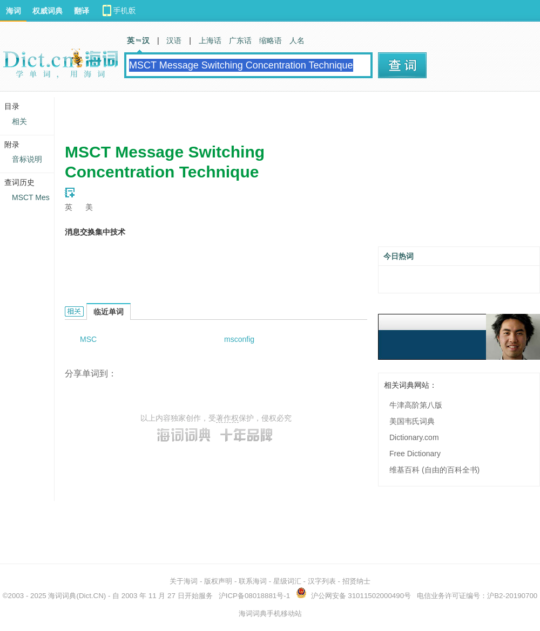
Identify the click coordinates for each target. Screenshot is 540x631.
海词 (13, 10)
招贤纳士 (356, 581)
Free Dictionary (415, 453)
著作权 (227, 418)
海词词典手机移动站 (270, 613)
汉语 (173, 40)
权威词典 (47, 10)
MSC (88, 339)
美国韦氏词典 (412, 421)
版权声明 (218, 581)
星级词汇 (287, 581)
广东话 (240, 40)
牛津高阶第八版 (415, 405)
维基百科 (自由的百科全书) (434, 469)
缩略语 (270, 40)
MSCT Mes (31, 197)
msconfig (239, 339)
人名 (297, 40)
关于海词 (184, 581)
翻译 (81, 10)
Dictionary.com (414, 437)
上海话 (210, 40)
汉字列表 (322, 581)
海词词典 (62, 596)
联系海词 (253, 581)
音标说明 (27, 159)
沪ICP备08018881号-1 (254, 596)
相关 (19, 121)
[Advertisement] (259, 113)
